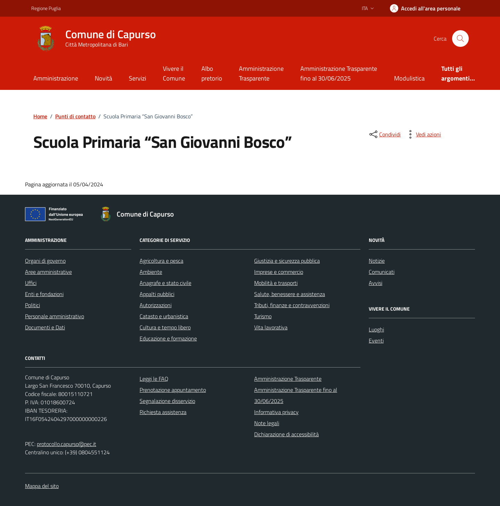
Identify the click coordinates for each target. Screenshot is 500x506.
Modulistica (409, 78)
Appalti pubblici (157, 294)
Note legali (266, 423)
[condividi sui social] (384, 134)
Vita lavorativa (271, 327)
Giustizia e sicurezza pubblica (287, 260)
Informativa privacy (276, 412)
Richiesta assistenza (163, 412)
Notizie (377, 260)
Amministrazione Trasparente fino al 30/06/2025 (338, 73)
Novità (103, 78)
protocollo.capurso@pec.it (66, 444)
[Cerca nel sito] (460, 38)
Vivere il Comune (174, 73)
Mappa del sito (42, 486)
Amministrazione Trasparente (261, 73)
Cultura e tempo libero (165, 327)
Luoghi (376, 329)
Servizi (137, 78)
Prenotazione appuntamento (173, 390)
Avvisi (375, 283)
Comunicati (381, 272)
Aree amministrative (48, 272)
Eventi (376, 340)
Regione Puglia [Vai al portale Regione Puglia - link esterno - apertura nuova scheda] (46, 8)
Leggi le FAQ (154, 378)
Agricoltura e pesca (161, 260)
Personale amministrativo (54, 316)
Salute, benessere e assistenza (289, 294)
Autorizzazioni (156, 305)
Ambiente (151, 272)
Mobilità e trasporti (276, 283)
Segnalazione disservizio (167, 401)
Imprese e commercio (278, 272)
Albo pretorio (211, 73)
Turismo (263, 316)
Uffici (30, 283)
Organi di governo (45, 260)
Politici (32, 305)
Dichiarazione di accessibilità (286, 434)
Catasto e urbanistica (164, 316)
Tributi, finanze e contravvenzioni (292, 305)
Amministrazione (55, 78)
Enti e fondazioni (44, 294)
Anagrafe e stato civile (165, 283)
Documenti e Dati (45, 327)
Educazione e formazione (168, 338)
